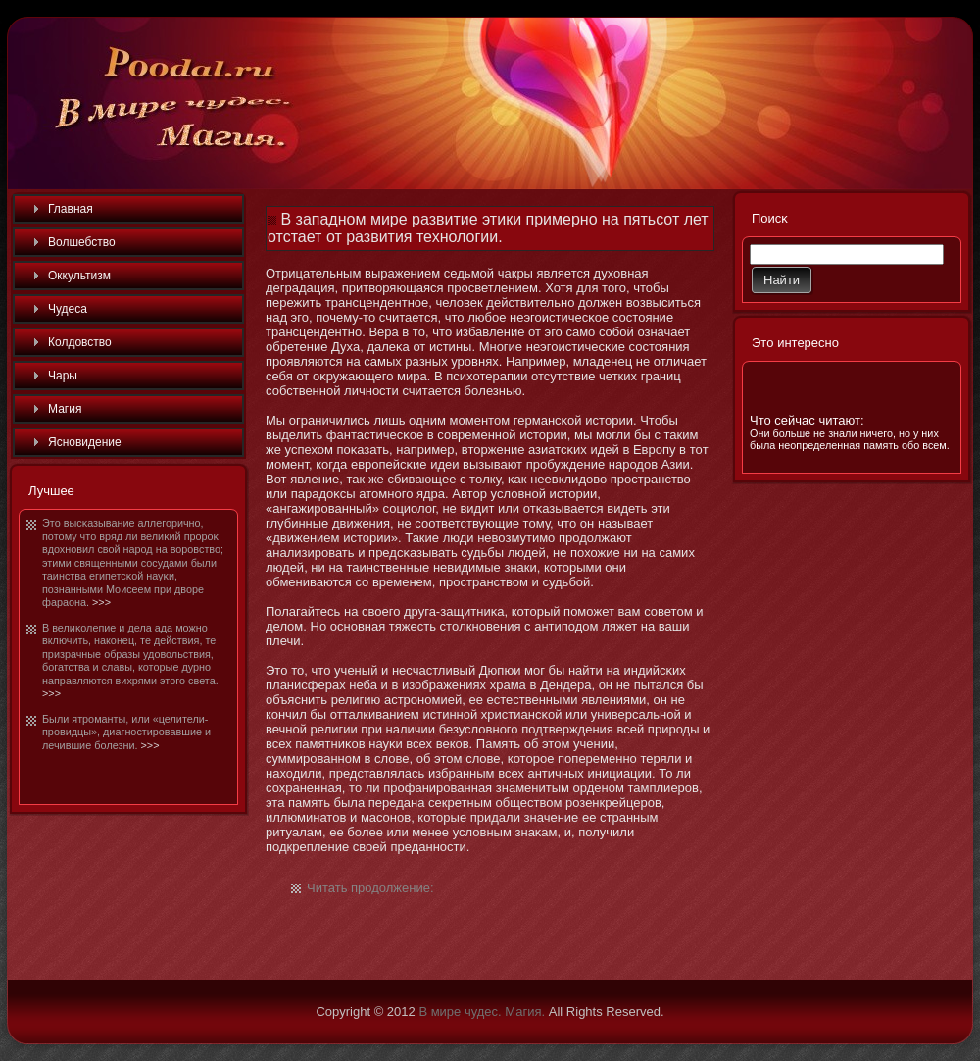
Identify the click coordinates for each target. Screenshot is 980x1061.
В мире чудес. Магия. (481, 1011)
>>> (101, 602)
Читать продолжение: (370, 888)
